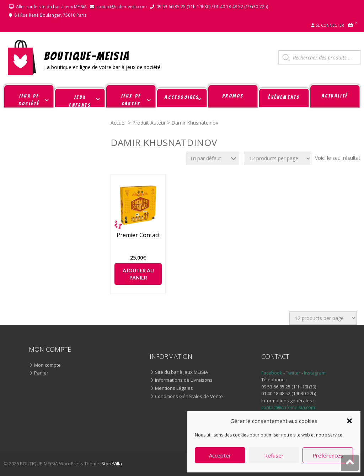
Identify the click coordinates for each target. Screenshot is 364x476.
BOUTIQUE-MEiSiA (87, 56)
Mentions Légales (174, 388)
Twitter (293, 373)
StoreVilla (111, 463)
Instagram (315, 373)
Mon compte (47, 365)
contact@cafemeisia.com (121, 7)
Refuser (274, 455)
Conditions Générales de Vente (189, 396)
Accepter (220, 455)
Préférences (327, 455)
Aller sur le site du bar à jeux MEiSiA (51, 7)
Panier (41, 373)
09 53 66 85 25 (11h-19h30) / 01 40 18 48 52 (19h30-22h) (212, 7)
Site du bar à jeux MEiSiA (181, 372)
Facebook (271, 373)
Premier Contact (138, 235)
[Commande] (212, 158)
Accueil (119, 122)
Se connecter (330, 25)
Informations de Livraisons (184, 380)
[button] (349, 420)
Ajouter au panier (138, 274)
